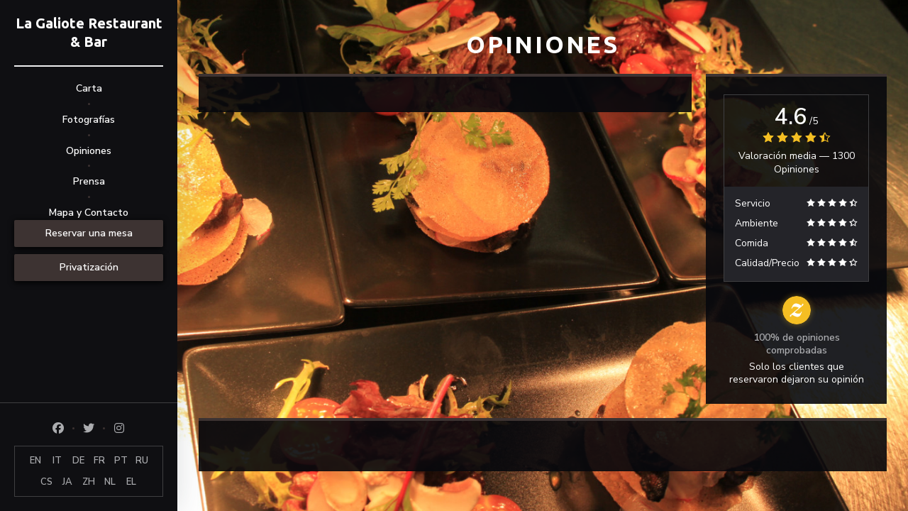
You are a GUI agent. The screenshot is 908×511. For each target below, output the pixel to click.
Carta (89, 88)
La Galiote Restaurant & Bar (89, 32)
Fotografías (88, 119)
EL (131, 482)
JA (67, 482)
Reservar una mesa (89, 233)
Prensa (89, 181)
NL (110, 482)
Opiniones (88, 151)
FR (99, 460)
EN (35, 460)
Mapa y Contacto (88, 212)
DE (78, 460)
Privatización (89, 267)
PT (121, 460)
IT (57, 460)
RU (141, 460)
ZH (88, 482)
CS (46, 482)
